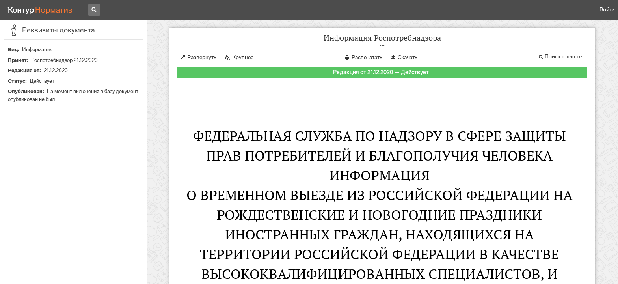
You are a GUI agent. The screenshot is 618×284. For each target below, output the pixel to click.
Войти (607, 9)
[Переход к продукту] (40, 10)
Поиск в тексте (563, 56)
